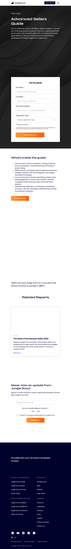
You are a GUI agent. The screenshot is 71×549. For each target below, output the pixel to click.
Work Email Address (23, 106)
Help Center (41, 493)
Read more (17, 353)
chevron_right (58, 361)
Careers (39, 518)
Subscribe (35, 420)
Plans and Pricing (17, 514)
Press (39, 514)
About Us (40, 503)
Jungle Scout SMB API (19, 506)
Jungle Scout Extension (19, 510)
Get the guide (20, 198)
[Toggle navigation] (58, 3)
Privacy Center (16, 541)
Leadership (40, 506)
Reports (39, 489)
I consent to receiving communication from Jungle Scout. (36, 415)
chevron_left (53, 361)
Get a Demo (50, 3)
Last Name (20, 97)
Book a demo (15, 493)
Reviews (40, 510)
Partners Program (43, 522)
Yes (33, 411)
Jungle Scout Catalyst (18, 503)
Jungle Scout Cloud (18, 486)
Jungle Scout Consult (18, 489)
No (39, 411)
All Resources (42, 482)
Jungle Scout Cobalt (18, 482)
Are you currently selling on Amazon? (35, 408)
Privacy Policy (29, 541)
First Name (20, 87)
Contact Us (41, 526)
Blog (38, 486)
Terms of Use (42, 541)
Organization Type (23, 115)
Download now (30, 135)
